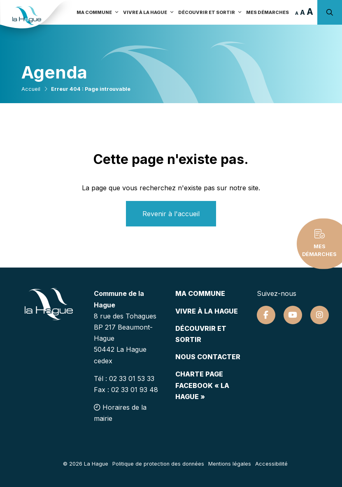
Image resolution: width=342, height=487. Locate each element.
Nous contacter (207, 357)
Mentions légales (229, 464)
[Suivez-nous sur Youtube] (293, 315)
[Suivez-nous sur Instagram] (319, 315)
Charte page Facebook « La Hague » (202, 385)
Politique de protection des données (158, 464)
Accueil (30, 89)
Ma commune (200, 293)
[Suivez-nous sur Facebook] (266, 315)
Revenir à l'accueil (171, 214)
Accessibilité (271, 464)
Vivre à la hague (206, 311)
